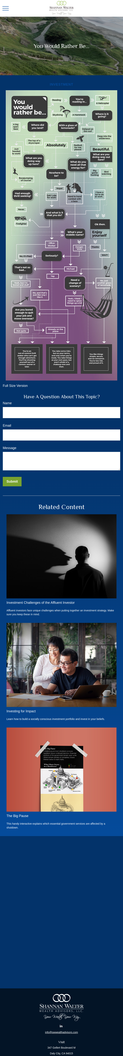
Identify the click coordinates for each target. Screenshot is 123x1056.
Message (9, 448)
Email (7, 425)
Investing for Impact (21, 711)
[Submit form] (12, 481)
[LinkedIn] (61, 1025)
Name (7, 403)
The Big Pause (17, 816)
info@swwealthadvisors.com (61, 1032)
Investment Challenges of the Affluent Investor (41, 603)
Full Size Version (15, 386)
